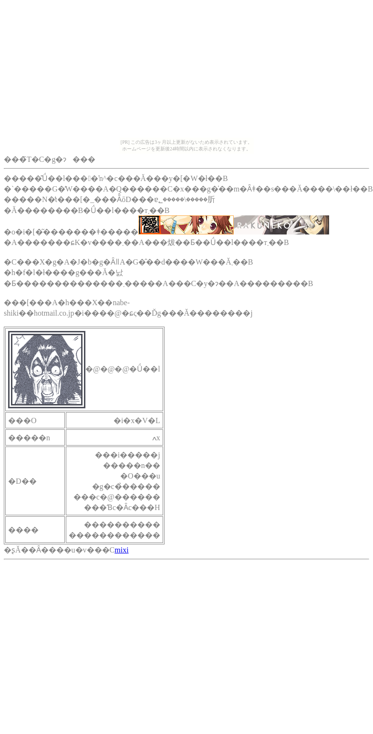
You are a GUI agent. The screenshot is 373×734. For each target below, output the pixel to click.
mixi (121, 550)
